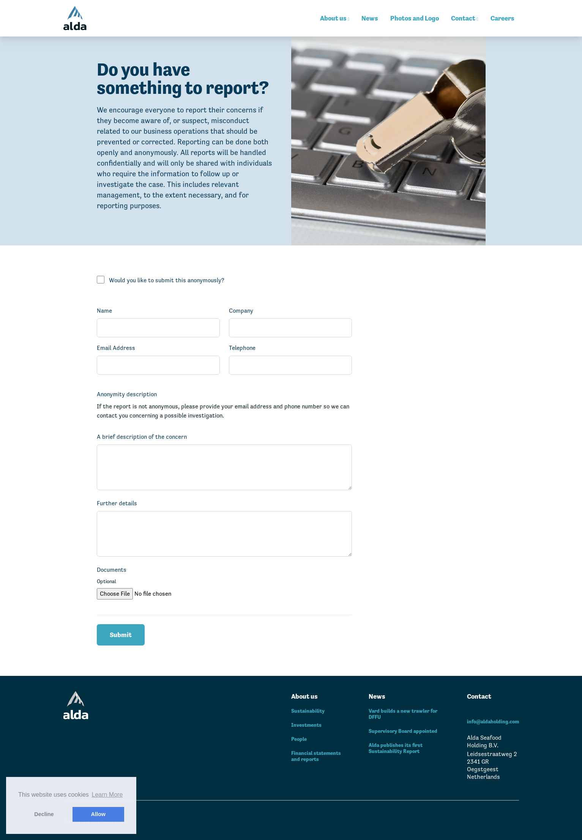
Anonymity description (127, 394)
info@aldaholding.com (493, 721)
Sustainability (308, 711)
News (369, 18)
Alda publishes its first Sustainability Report (396, 748)
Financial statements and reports (316, 756)
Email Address (116, 348)
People (299, 739)
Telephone (242, 348)
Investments (306, 725)
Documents (111, 569)
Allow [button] (98, 814)
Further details (117, 503)
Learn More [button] (107, 794)
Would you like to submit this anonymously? (166, 280)
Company (241, 310)
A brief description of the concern (142, 436)
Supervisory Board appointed (403, 731)
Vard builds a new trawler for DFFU (403, 714)
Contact (464, 18)
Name (104, 310)
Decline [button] (44, 814)
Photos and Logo (414, 18)
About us (334, 18)
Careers (502, 18)
